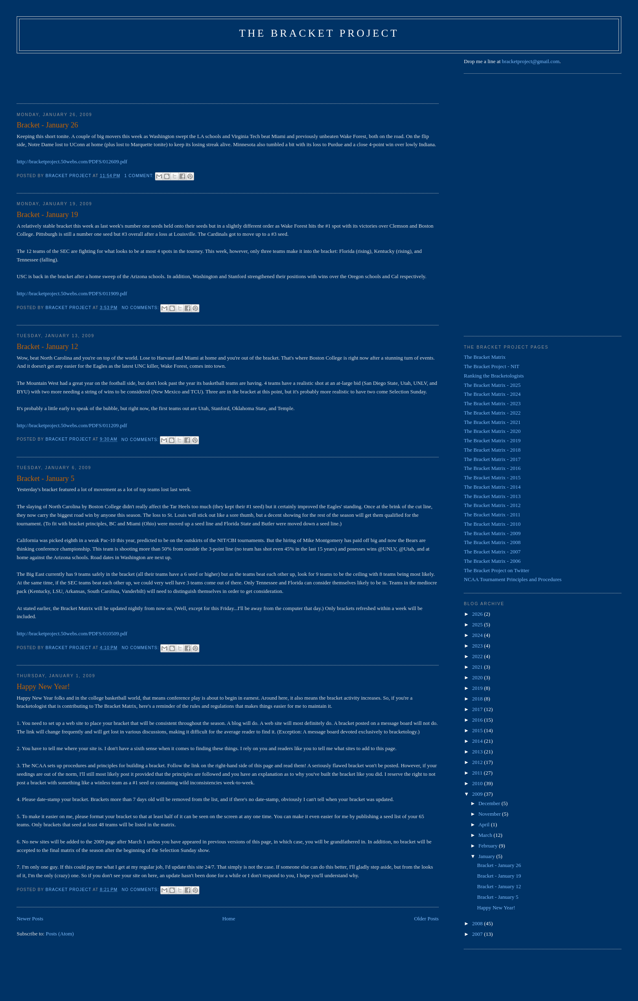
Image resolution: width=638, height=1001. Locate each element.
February (488, 846)
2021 (478, 667)
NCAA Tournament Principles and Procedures (513, 579)
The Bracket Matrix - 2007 (492, 552)
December (490, 803)
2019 (478, 688)
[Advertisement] (165, 75)
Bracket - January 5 (45, 478)
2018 (478, 699)
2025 (478, 624)
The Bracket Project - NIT (491, 366)
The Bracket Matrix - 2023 (492, 403)
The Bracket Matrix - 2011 (492, 514)
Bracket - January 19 (47, 215)
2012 (478, 762)
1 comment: (140, 175)
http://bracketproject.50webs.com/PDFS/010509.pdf (72, 633)
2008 (478, 923)
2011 (478, 773)
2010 (478, 783)
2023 (478, 646)
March (486, 835)
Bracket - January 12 (47, 346)
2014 (478, 741)
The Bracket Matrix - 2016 (492, 468)
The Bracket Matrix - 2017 (492, 459)
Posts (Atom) (60, 934)
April (484, 824)
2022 (478, 656)
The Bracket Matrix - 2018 (492, 450)
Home (228, 918)
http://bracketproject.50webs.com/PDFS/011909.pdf (72, 293)
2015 (478, 730)
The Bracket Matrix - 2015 (492, 477)
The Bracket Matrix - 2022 (492, 413)
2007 (478, 934)
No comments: (141, 307)
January (487, 856)
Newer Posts (30, 918)
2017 (478, 709)
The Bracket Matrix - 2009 (492, 533)
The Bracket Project (319, 33)
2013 (478, 752)
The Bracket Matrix (485, 357)
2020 (478, 677)
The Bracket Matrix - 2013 (492, 496)
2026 (478, 614)
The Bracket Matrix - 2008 (492, 542)
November (490, 814)
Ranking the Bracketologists (494, 376)
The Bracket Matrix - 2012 (492, 505)
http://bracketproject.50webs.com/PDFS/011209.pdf (72, 425)
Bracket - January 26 (47, 125)
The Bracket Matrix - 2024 (492, 394)
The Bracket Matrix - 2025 (492, 385)
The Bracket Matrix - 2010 (492, 524)
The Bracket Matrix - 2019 (492, 440)
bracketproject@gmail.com (531, 61)
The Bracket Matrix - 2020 (492, 431)
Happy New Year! (43, 687)
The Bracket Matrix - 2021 (492, 422)
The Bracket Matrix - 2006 (492, 561)
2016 (478, 720)
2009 (478, 794)
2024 (478, 635)
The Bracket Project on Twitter (496, 570)
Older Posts (426, 918)
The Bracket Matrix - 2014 (492, 487)
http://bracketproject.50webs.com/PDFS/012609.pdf (72, 161)
